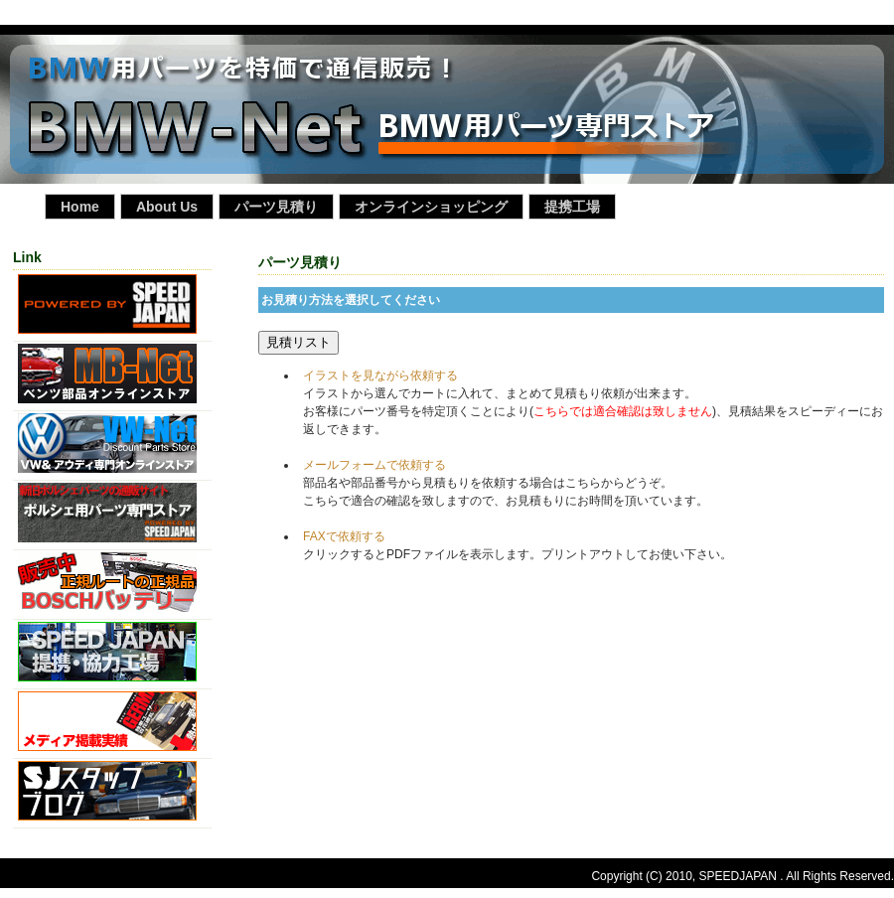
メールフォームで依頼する (374, 465)
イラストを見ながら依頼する (380, 375)
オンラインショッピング (431, 207)
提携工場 (572, 207)
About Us (167, 207)
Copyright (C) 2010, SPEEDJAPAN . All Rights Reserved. (742, 876)
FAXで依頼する (344, 536)
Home (80, 207)
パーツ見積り (276, 207)
